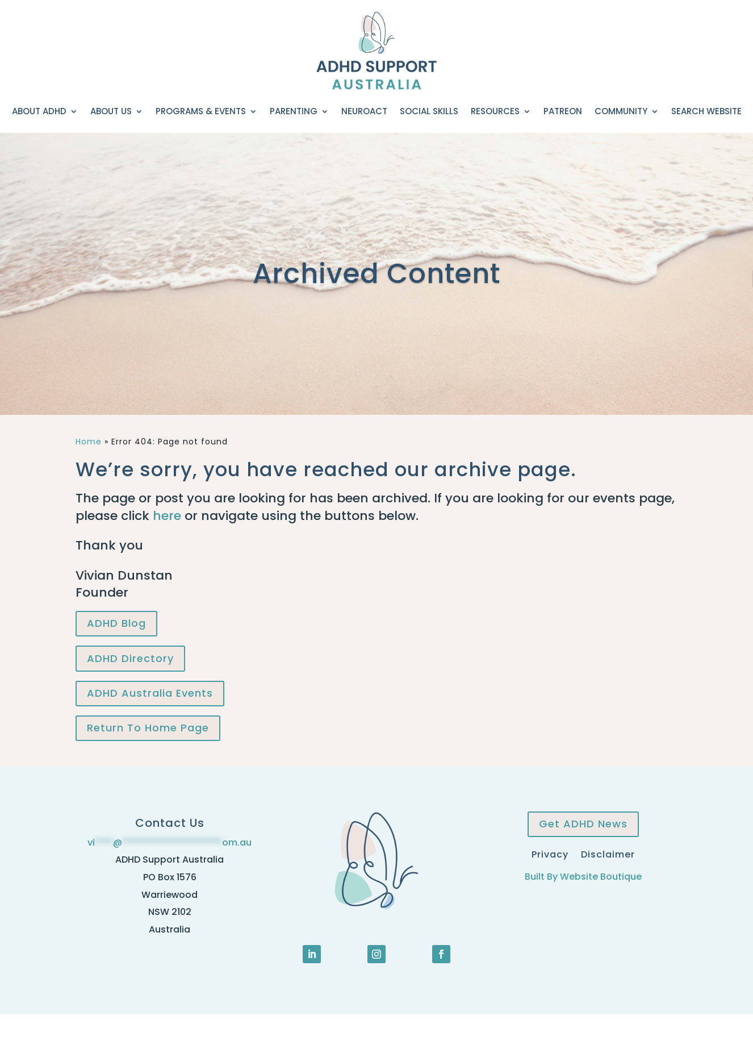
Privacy (550, 853)
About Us (111, 111)
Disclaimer (608, 853)
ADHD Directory (130, 658)
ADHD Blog (116, 623)
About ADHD (39, 111)
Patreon (562, 111)
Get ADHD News (583, 824)
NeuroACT (364, 111)
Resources (495, 111)
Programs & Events (201, 111)
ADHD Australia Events (150, 693)
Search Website (706, 111)
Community (621, 111)
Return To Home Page (148, 728)
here (167, 516)
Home (89, 441)
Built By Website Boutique (583, 876)
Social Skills (429, 111)
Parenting (293, 111)
